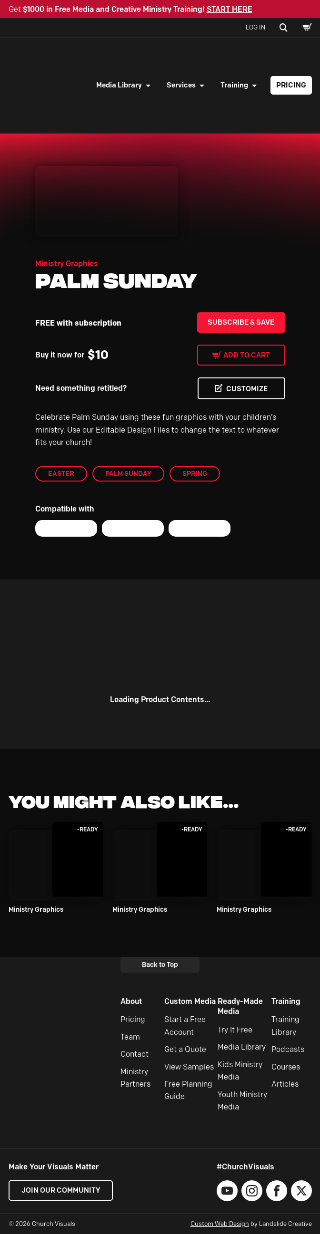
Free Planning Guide (188, 1090)
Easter (61, 473)
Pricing (291, 85)
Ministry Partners (135, 1078)
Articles (285, 1084)
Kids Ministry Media (240, 1070)
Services (181, 85)
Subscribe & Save (241, 322)
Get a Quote (185, 1049)
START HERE (229, 9)
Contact (134, 1054)
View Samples (189, 1066)
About (131, 1001)
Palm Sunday (128, 473)
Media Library (119, 85)
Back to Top (160, 964)
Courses (285, 1066)
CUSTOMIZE (247, 389)
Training (234, 85)
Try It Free (235, 1029)
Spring (194, 473)
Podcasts (287, 1049)
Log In (255, 27)
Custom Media (190, 1001)
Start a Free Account (185, 1026)
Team (130, 1036)
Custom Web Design (219, 1223)
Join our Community (60, 1190)
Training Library (285, 1026)
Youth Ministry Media (242, 1100)
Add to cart (246, 355)
